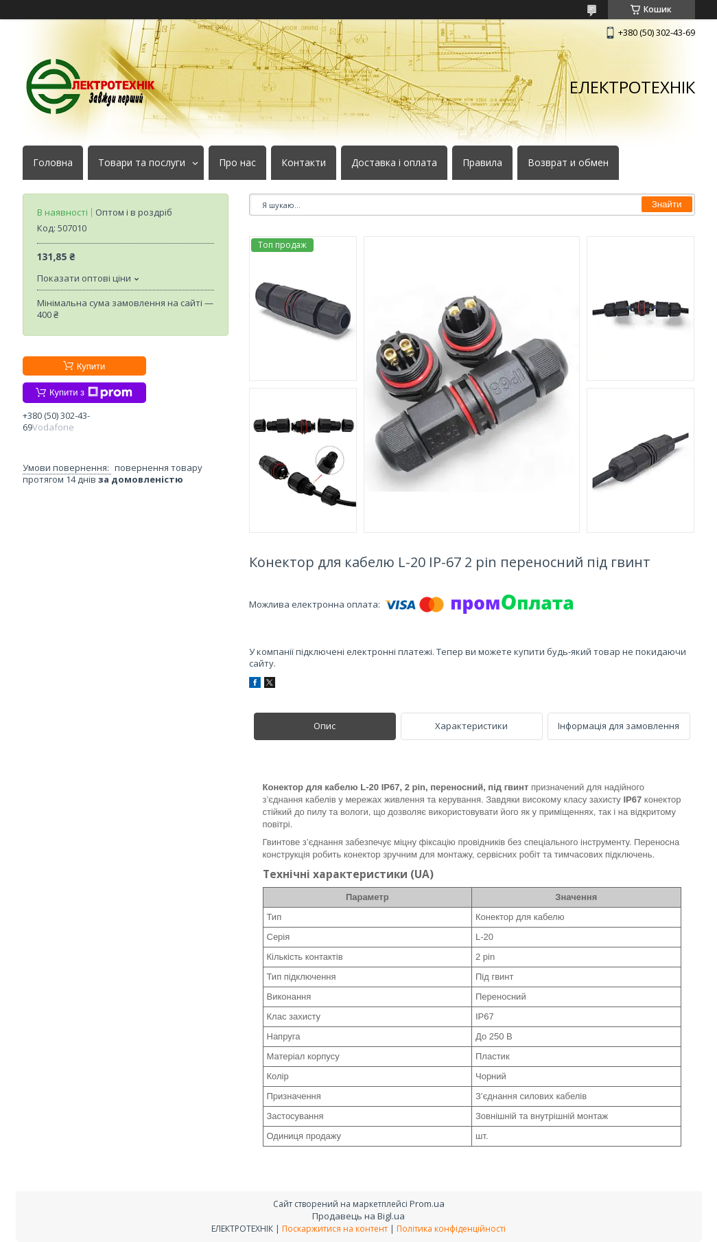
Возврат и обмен (568, 163)
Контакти (303, 163)
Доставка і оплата (394, 163)
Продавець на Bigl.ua (358, 1216)
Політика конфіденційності (451, 1228)
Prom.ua (427, 1203)
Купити (91, 366)
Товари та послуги (141, 163)
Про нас (237, 163)
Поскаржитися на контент (335, 1228)
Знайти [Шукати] (667, 204)
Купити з (90, 393)
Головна (53, 163)
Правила (482, 163)
